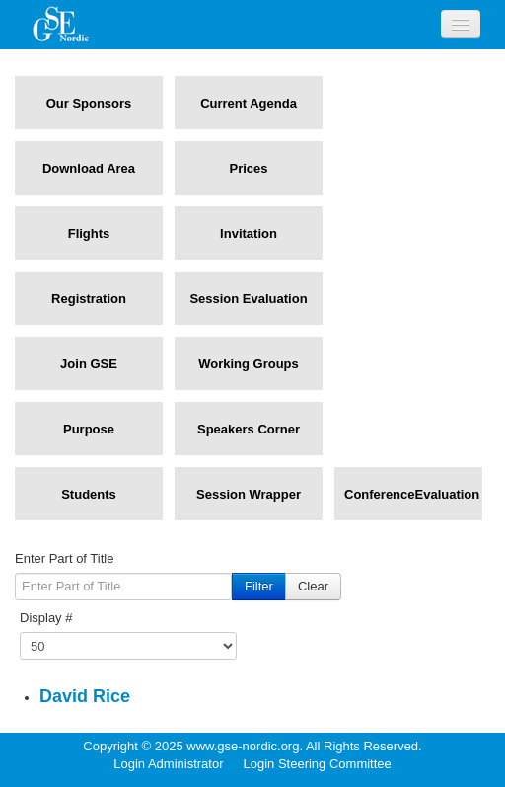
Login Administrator (168, 763)
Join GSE (88, 363)
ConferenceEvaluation (408, 494)
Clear (313, 586)
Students (88, 494)
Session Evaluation (248, 298)
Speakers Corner (248, 429)
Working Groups (248, 363)
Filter (259, 586)
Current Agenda (248, 103)
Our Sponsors (89, 103)
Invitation (248, 233)
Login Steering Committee (317, 763)
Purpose (88, 429)
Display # (46, 617)
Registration (88, 298)
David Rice (84, 696)
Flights (89, 233)
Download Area (88, 168)
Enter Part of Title (64, 558)
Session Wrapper (248, 494)
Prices (248, 168)
